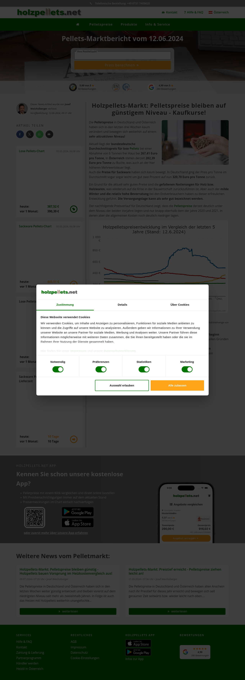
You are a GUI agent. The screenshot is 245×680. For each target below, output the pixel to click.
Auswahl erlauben (122, 385)
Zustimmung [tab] (65, 304)
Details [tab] (122, 304)
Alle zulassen (177, 385)
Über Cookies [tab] (180, 304)
